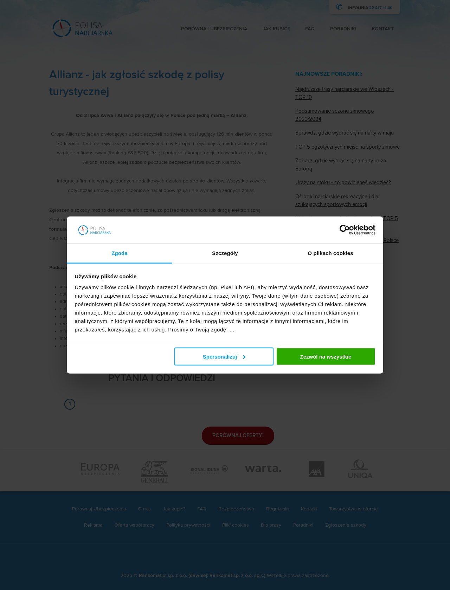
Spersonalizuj (224, 356)
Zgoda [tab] (119, 253)
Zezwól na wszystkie (325, 356)
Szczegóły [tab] (225, 253)
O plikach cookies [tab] (330, 253)
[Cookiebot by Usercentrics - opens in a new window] (344, 230)
